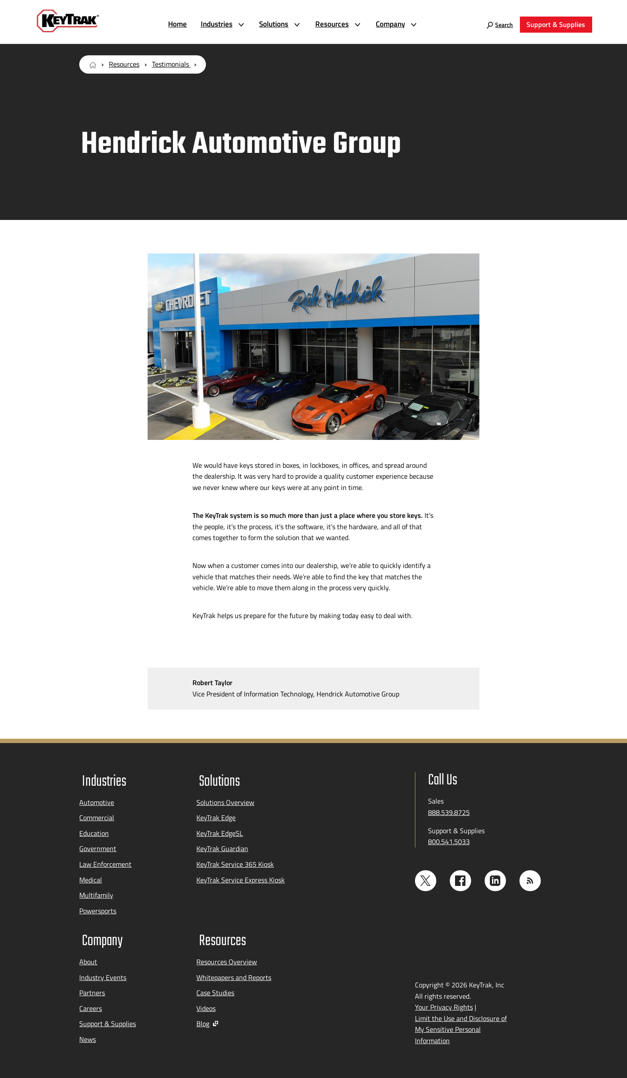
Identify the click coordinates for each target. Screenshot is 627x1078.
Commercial (96, 815)
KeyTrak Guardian (222, 846)
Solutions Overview (225, 799)
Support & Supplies (107, 1019)
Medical (90, 877)
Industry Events (102, 972)
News (87, 1034)
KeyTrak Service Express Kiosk (240, 877)
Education (94, 831)
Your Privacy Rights (444, 1002)
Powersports (97, 908)
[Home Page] (92, 64)
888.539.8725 (449, 812)
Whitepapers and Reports (233, 972)
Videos (206, 1003)
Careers (90, 1003)
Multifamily (96, 893)
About (88, 957)
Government (97, 846)
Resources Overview (226, 957)
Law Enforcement (105, 862)
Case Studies (215, 988)
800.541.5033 (449, 841)
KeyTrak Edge (216, 815)
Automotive (96, 799)
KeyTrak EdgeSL (219, 831)
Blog (207, 1019)
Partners (92, 988)
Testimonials (171, 64)
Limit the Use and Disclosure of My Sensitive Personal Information (461, 1024)
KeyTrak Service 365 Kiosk (235, 862)
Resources (124, 64)
